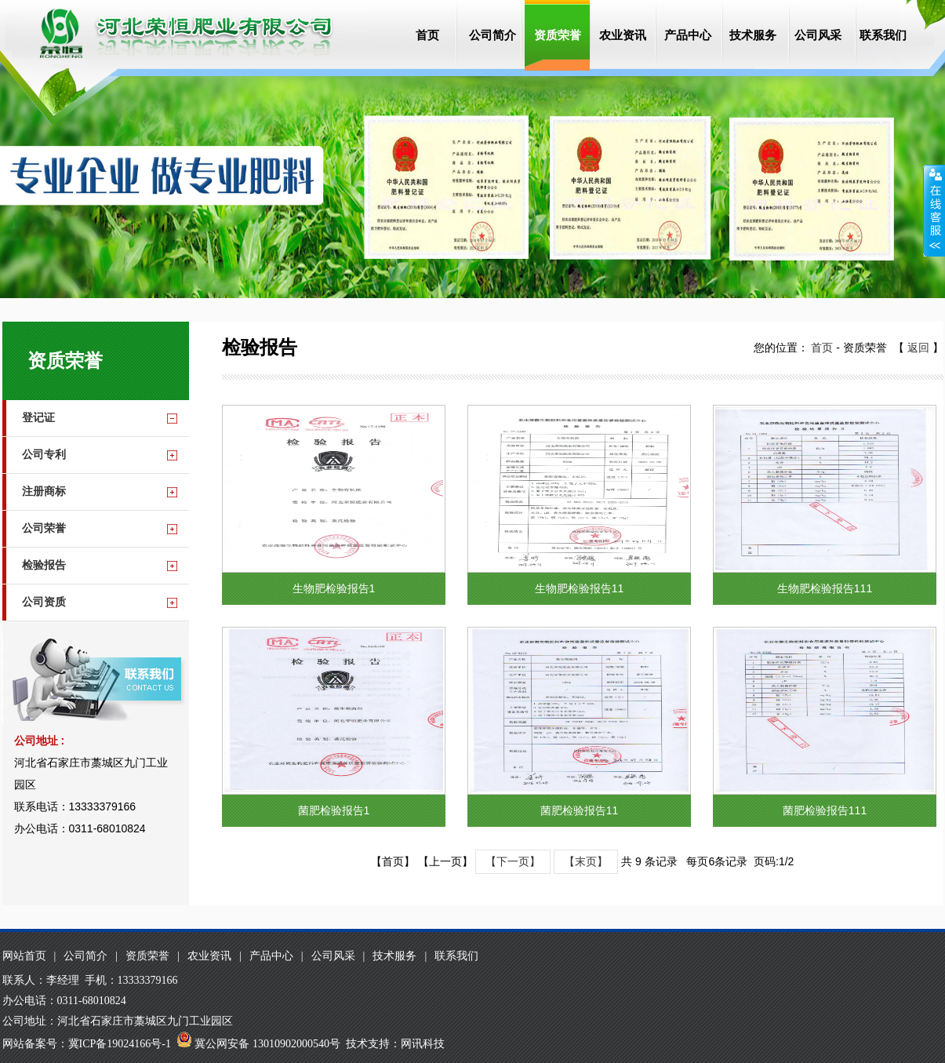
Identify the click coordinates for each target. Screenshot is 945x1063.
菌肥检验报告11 (579, 810)
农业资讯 (622, 35)
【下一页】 (512, 861)
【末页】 (586, 861)
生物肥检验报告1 (333, 588)
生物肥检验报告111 (823, 588)
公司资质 (44, 602)
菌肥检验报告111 (824, 810)
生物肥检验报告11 (578, 588)
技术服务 (752, 35)
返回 (918, 347)
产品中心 (687, 35)
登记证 (38, 418)
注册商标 (44, 491)
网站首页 (24, 956)
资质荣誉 (557, 35)
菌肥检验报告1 (333, 810)
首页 (427, 35)
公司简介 (492, 35)
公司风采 (817, 35)
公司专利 (44, 455)
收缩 (934, 211)
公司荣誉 (44, 528)
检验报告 (44, 565)
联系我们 (883, 35)
